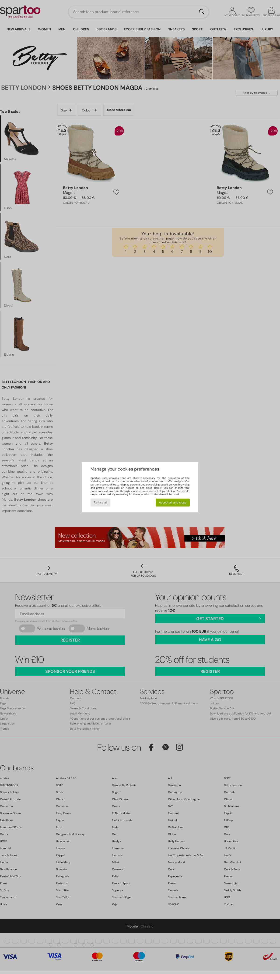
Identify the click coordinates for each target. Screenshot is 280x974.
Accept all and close (173, 502)
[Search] (201, 12)
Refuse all (100, 502)
